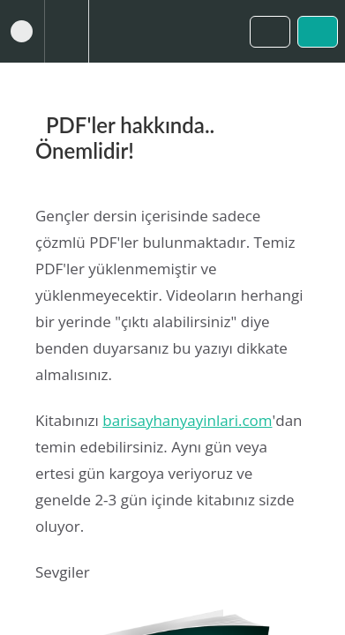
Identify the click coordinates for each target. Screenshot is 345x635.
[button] (22, 31)
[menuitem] (66, 31)
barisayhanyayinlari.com (187, 420)
